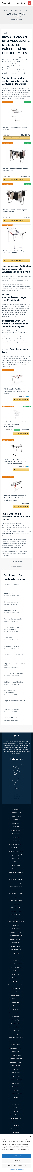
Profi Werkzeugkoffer (15, 844)
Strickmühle (8, 593)
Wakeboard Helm (15, 932)
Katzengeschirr (15, 995)
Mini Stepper (16, 840)
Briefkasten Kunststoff (15, 1041)
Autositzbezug (15, 914)
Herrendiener (16, 869)
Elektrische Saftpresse (12, 585)
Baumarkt (16, 769)
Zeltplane (16, 960)
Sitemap (16, 798)
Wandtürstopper (16, 949)
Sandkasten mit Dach (15, 893)
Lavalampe (15, 1034)
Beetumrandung (16, 883)
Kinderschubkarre (15, 1129)
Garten (16, 777)
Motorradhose (15, 928)
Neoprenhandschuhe (15, 1013)
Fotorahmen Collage (16, 1079)
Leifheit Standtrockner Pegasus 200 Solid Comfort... (15, 252)
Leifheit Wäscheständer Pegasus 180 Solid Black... (15, 169)
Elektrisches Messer (11, 709)
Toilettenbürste (15, 847)
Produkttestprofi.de (14, 3)
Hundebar (16, 1132)
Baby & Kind (16, 767)
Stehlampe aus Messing (13, 682)
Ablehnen (16, 1161)
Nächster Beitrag (16, 566)
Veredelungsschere (11, 646)
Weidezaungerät (16, 967)
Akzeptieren (16, 1156)
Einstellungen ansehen (16, 1166)
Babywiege (15, 858)
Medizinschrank (16, 816)
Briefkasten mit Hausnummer (16, 921)
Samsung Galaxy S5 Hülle (15, 851)
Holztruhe (16, 981)
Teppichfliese (16, 865)
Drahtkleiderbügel (15, 1062)
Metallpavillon (16, 1009)
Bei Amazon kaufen (17, 138)
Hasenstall (16, 1030)
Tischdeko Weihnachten (13, 673)
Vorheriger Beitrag (16, 561)
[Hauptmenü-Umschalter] (29, 3)
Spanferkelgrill (16, 1072)
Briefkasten (15, 1051)
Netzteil (15, 897)
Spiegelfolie (15, 823)
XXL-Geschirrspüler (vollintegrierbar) (11, 628)
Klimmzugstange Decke (15, 1037)
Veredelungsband (11, 610)
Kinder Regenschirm (16, 963)
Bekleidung (16, 771)
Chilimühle (16, 1108)
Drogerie (16, 773)
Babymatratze (16, 1101)
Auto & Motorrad (17, 765)
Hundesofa (15, 918)
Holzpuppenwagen (16, 911)
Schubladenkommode (15, 1058)
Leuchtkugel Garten (16, 1093)
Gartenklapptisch (16, 907)
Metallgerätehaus (15, 1118)
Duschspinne (16, 833)
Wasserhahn (15, 1027)
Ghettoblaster (16, 904)
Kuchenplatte (16, 988)
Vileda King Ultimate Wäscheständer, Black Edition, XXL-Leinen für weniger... (15, 461)
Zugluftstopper (15, 946)
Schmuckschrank (16, 1065)
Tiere (16, 783)
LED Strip (16, 992)
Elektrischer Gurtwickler (13, 655)
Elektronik (16, 775)
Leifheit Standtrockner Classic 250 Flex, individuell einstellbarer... (15, 424)
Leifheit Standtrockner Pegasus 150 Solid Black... (15, 210)
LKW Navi (16, 862)
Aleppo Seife (16, 1002)
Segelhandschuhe (15, 939)
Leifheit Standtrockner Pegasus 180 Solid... (15, 128)
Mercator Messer (10, 718)
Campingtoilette (16, 830)
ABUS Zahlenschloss (16, 900)
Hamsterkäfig (16, 974)
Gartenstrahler (15, 809)
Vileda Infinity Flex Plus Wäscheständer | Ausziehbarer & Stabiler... (16, 391)
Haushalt (6, 587)
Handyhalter (15, 953)
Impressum (21, 1169)
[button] (30, 1136)
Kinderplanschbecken (15, 1048)
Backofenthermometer (16, 876)
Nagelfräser (15, 1083)
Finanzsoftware (15, 925)
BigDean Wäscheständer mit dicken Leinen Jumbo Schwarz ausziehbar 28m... (15, 498)
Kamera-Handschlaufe (13, 619)
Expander (16, 1097)
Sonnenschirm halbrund (16, 879)
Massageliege (16, 1020)
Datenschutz (13, 1169)
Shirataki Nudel (15, 1076)
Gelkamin (16, 1125)
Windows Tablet (16, 1055)
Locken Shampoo (15, 1115)
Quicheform (15, 1122)
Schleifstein (15, 1016)
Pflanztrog (16, 1111)
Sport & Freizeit (16, 781)
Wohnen (16, 784)
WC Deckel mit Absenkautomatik (11, 691)
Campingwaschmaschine (15, 985)
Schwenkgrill (16, 1006)
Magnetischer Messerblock (14, 701)
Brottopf (15, 970)
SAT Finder (15, 1069)
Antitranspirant (15, 942)
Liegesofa (16, 956)
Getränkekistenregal (16, 886)
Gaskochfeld (15, 826)
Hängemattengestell (16, 855)
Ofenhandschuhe (11, 602)
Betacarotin (15, 1086)
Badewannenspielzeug (16, 872)
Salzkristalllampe (16, 999)
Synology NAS (15, 1044)
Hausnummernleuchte (16, 935)
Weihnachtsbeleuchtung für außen (15, 664)
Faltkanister (8, 638)
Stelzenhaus (15, 890)
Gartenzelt (16, 837)
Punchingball (16, 819)
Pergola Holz (16, 1104)
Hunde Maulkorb (16, 812)
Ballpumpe (15, 1090)
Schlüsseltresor (15, 1023)
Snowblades (15, 978)
